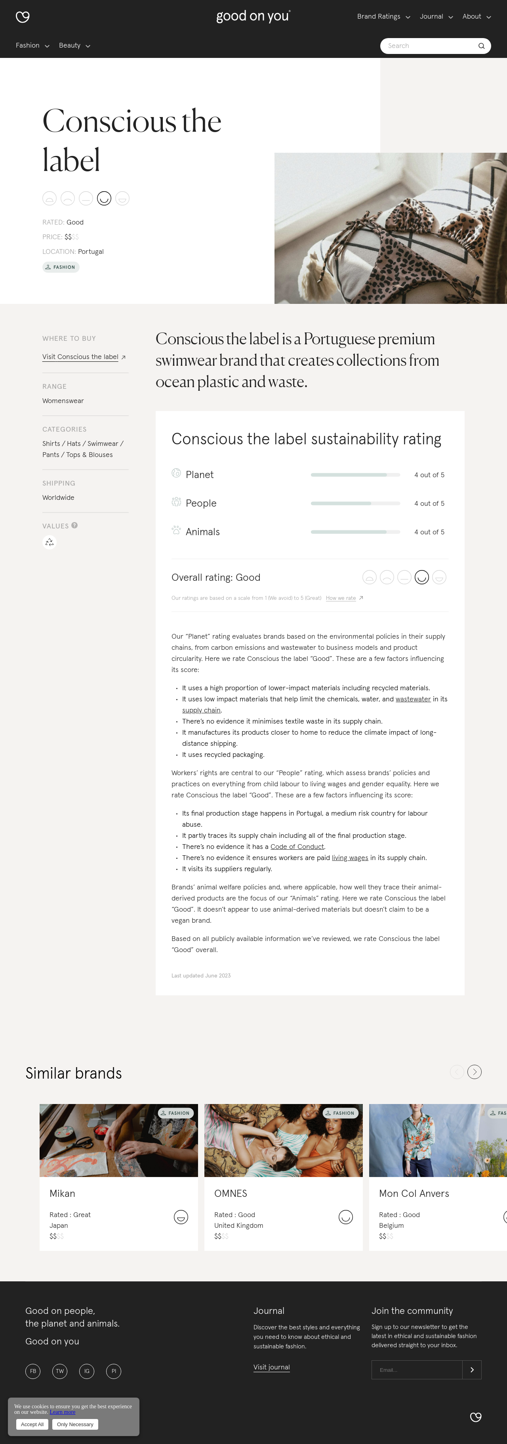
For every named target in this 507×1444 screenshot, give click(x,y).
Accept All (32, 1424)
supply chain (201, 710)
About (472, 16)
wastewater (413, 699)
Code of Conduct (297, 847)
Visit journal (272, 1367)
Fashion (28, 45)
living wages (350, 858)
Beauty (69, 45)
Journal (431, 16)
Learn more (62, 1412)
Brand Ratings (378, 16)
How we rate (341, 598)
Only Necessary (75, 1424)
